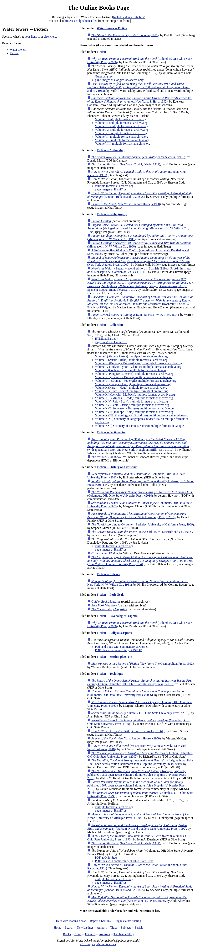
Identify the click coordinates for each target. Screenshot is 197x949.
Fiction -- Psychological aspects (117, 615)
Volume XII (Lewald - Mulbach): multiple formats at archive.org (135, 394)
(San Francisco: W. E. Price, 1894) (135, 314)
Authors (102, 927)
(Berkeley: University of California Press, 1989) (142, 524)
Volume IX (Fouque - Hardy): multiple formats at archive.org (133, 384)
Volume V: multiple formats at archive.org (121, 133)
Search (69, 927)
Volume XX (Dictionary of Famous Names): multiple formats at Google (139, 425)
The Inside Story (124, 934)
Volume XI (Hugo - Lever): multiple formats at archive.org (131, 391)
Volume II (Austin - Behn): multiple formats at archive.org (131, 359)
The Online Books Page (98, 7)
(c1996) (138, 157)
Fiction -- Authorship (110, 150)
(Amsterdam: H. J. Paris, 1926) (137, 899)
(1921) (125, 35)
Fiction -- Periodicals (110, 594)
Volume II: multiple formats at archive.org (121, 122)
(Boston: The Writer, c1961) (127, 731)
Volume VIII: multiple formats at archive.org (122, 143)
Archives (104, 934)
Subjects (126, 927)
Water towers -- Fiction (112, 28)
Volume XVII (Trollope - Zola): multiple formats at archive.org (134, 411)
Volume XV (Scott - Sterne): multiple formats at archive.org (132, 405)
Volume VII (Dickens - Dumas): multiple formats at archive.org (134, 377)
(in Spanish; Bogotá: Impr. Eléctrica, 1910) (140, 284)
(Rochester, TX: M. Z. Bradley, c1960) (140, 302)
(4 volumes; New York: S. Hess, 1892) (139, 99)
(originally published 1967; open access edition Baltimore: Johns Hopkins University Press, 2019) (137, 785)
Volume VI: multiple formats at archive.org (121, 136)
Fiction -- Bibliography (112, 214)
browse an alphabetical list (80, 20)
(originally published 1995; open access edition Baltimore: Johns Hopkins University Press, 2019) (140, 762)
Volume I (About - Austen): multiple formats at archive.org (131, 356)
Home (57, 927)
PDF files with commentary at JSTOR (118, 650)
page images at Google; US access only (119, 80)
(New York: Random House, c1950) (126, 204)
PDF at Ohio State (106, 857)
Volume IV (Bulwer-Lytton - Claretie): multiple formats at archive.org (138, 366)
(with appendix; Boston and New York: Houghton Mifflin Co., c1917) (138, 444)
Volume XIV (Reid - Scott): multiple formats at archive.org (131, 401)
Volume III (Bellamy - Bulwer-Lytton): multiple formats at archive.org (138, 363)
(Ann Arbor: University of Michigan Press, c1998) (138, 816)
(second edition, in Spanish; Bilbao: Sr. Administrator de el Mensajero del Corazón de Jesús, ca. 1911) (139, 270)
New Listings (85, 927)
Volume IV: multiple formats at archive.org (121, 129)
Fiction (14, 53)
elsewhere (50, 36)
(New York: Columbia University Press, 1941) (140, 561)
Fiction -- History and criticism (117, 467)
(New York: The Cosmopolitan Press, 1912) (142, 663)
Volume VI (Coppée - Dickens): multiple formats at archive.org (134, 373)
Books (67, 934)
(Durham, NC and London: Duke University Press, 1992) (137, 827)
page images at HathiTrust (111, 189)
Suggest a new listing (128, 921)
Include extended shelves (128, 17)
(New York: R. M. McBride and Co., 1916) (141, 531)
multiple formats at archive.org (114, 186)
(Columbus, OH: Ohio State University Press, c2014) (140, 493)
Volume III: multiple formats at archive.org (121, 126)
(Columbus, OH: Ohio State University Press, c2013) (139, 682)
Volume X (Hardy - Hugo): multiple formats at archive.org (131, 387)
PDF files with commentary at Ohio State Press (124, 861)
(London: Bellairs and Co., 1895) (139, 195)
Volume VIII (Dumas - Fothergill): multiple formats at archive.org (135, 380)
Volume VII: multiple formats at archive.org (122, 140)
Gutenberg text (104, 76)
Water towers (18, 49)
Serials (139, 927)
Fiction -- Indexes (108, 574)
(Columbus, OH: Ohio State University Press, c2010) (136, 515)
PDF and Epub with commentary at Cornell (122, 646)
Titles (113, 927)
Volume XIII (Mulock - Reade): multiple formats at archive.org (134, 398)
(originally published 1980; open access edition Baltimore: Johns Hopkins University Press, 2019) (137, 775)
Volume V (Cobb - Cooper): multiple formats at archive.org (131, 370)
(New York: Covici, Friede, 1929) (125, 164)
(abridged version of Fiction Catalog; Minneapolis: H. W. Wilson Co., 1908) (138, 228)
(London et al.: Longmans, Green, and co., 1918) (138, 87)
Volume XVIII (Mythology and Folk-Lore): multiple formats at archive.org (141, 415)
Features (90, 934)
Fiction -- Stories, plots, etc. (115, 656)
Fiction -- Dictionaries (111, 432)
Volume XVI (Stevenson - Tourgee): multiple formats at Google (134, 408)
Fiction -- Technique (110, 673)
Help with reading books (71, 921)
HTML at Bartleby (106, 338)
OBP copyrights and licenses (98, 944)
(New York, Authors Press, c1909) (138, 261)
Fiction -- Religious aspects (114, 632)
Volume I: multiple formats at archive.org (120, 119)
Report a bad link (100, 921)
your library (32, 36)
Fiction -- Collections (110, 324)
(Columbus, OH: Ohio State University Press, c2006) (136, 693)
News (77, 934)
